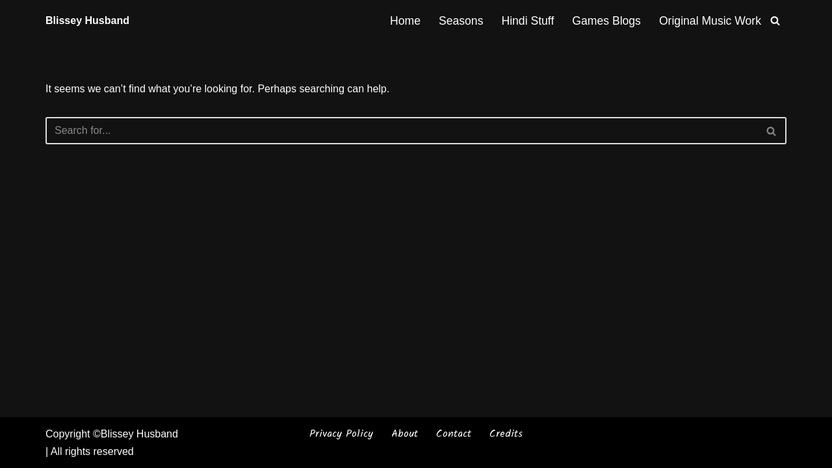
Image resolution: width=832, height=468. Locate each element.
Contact (453, 434)
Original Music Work (710, 20)
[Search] (775, 20)
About (404, 434)
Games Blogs (606, 20)
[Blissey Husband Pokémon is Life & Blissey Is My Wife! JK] (87, 20)
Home (405, 20)
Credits (506, 434)
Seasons (461, 20)
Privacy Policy (341, 434)
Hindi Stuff (527, 20)
